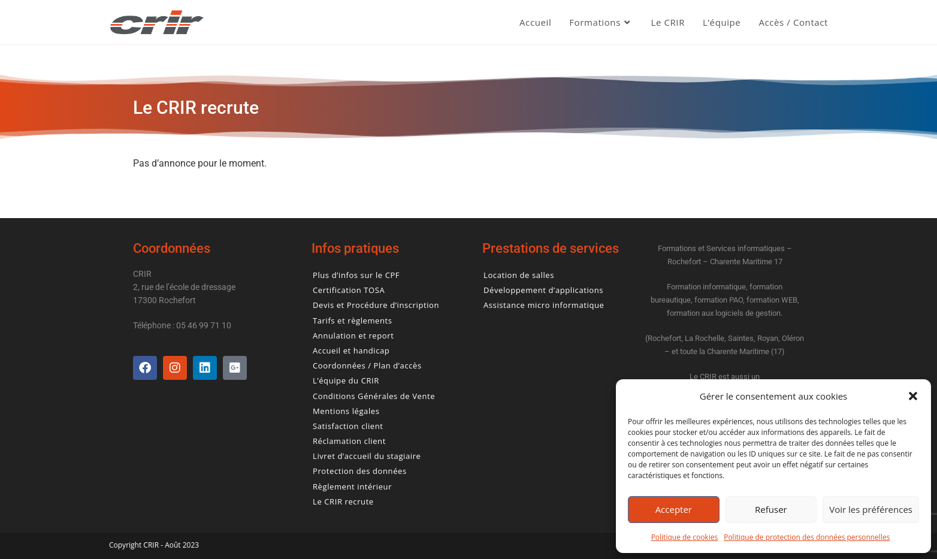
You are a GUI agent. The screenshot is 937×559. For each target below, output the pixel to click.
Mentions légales (346, 411)
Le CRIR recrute (343, 501)
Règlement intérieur (352, 486)
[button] (913, 396)
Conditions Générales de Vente (374, 396)
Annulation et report (353, 335)
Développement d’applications (543, 290)
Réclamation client (349, 441)
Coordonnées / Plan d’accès (367, 365)
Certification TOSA (349, 290)
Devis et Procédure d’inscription (376, 305)
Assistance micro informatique (543, 305)
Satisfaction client (348, 426)
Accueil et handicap (351, 350)
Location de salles (518, 275)
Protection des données (360, 471)
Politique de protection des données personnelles (807, 537)
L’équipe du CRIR (346, 380)
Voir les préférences (870, 509)
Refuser (771, 509)
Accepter (673, 509)
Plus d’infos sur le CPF (356, 275)
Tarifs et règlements (352, 320)
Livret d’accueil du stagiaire (367, 456)
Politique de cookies (684, 537)
